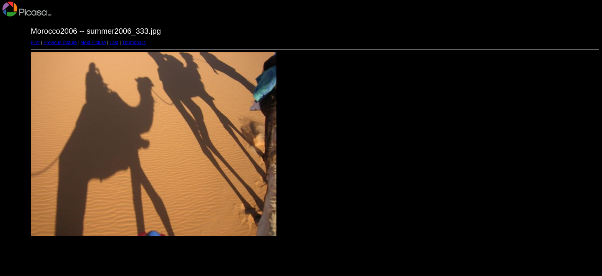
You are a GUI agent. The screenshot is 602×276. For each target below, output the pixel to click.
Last (113, 42)
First (35, 42)
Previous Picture (60, 42)
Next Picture (93, 42)
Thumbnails (134, 42)
